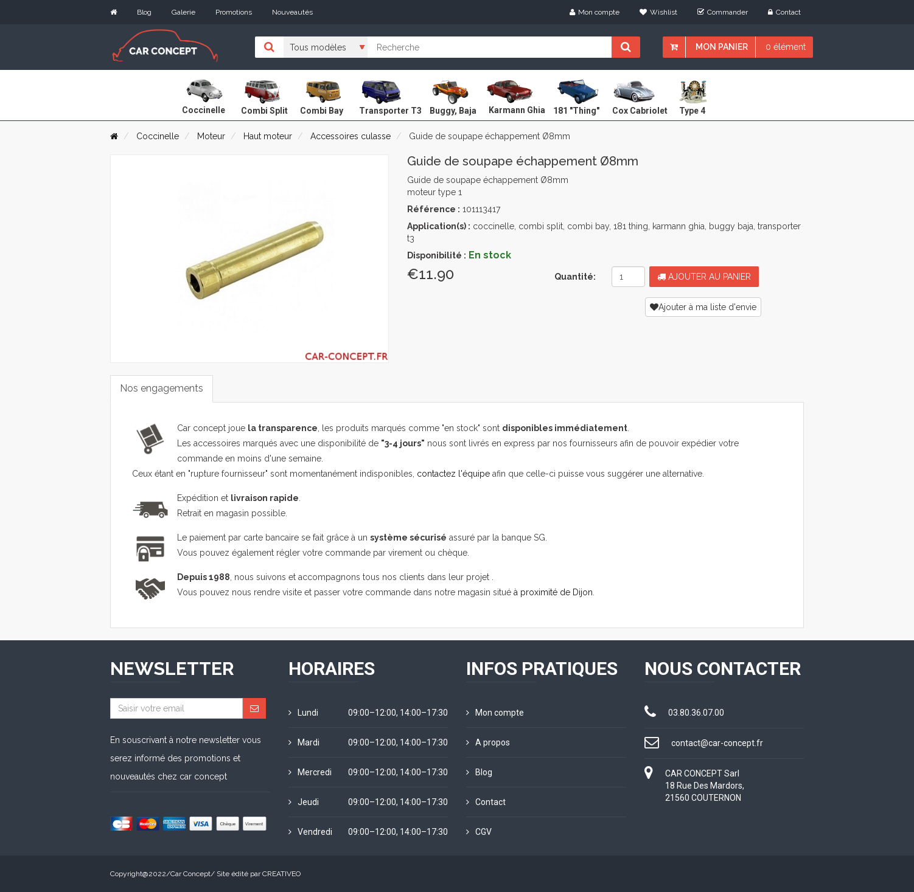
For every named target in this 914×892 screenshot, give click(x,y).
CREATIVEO (281, 874)
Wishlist (658, 12)
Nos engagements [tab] (161, 388)
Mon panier (722, 47)
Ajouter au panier (704, 277)
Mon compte (594, 12)
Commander (722, 12)
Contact (784, 12)
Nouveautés (292, 12)
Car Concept (190, 874)
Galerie (183, 12)
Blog (144, 12)
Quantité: (575, 277)
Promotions (233, 12)
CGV (479, 832)
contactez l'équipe (453, 474)
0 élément (786, 47)
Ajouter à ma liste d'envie (703, 307)
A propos (488, 742)
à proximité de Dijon (553, 592)
